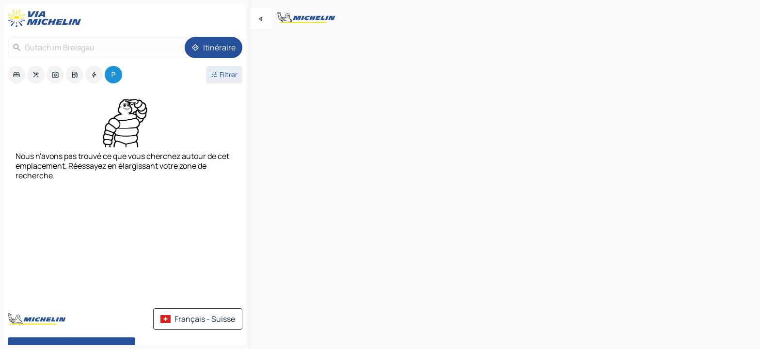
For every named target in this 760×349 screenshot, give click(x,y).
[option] (16, 74)
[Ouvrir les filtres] (224, 74)
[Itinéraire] (213, 47)
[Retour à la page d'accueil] (46, 18)
